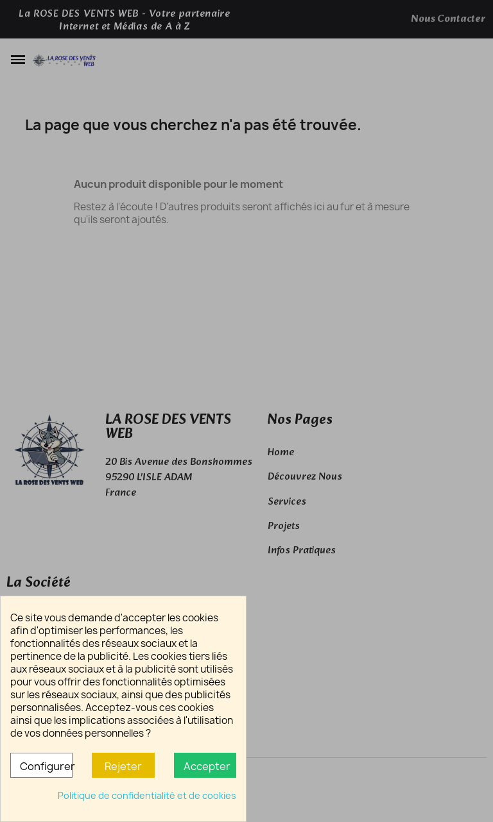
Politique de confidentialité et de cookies (147, 795)
